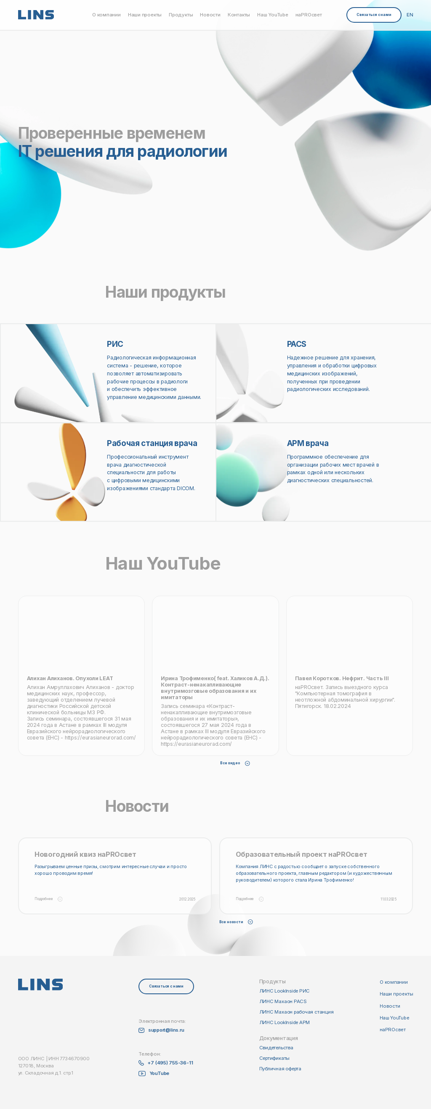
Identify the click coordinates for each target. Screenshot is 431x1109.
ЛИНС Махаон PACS (283, 1001)
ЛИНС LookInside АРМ (284, 1022)
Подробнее (48, 899)
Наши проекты (145, 15)
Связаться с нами (374, 15)
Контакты (239, 15)
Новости (210, 15)
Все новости (236, 922)
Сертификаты (274, 1058)
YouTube (159, 1073)
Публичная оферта (280, 1069)
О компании (106, 15)
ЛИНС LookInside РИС (284, 991)
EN (410, 15)
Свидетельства (276, 1048)
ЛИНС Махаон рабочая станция (296, 1012)
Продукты (181, 15)
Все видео (235, 763)
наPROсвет (308, 15)
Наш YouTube (272, 15)
